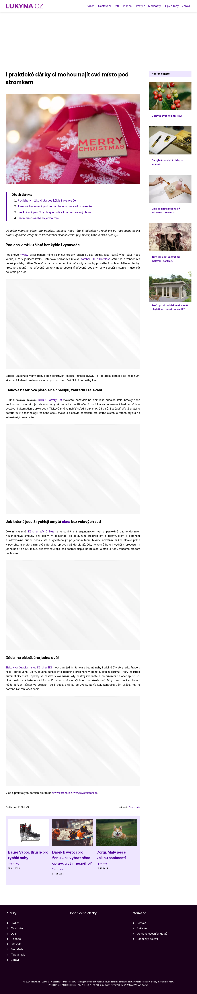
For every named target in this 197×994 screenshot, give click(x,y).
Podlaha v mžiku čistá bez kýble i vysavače (47, 200)
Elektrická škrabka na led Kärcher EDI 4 (30, 667)
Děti (116, 6)
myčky (24, 254)
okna (66, 521)
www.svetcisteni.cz (85, 792)
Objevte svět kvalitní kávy (167, 115)
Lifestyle (140, 6)
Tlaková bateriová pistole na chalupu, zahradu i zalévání (55, 206)
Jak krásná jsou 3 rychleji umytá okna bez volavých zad (55, 212)
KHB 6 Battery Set (50, 400)
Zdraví (186, 6)
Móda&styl (155, 6)
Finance (127, 6)
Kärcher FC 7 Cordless (95, 259)
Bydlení (90, 6)
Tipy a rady (172, 6)
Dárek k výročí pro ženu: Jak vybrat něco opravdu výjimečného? (72, 858)
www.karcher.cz (62, 792)
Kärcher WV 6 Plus (41, 531)
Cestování (104, 6)
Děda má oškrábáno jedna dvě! (38, 218)
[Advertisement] (98, 35)
